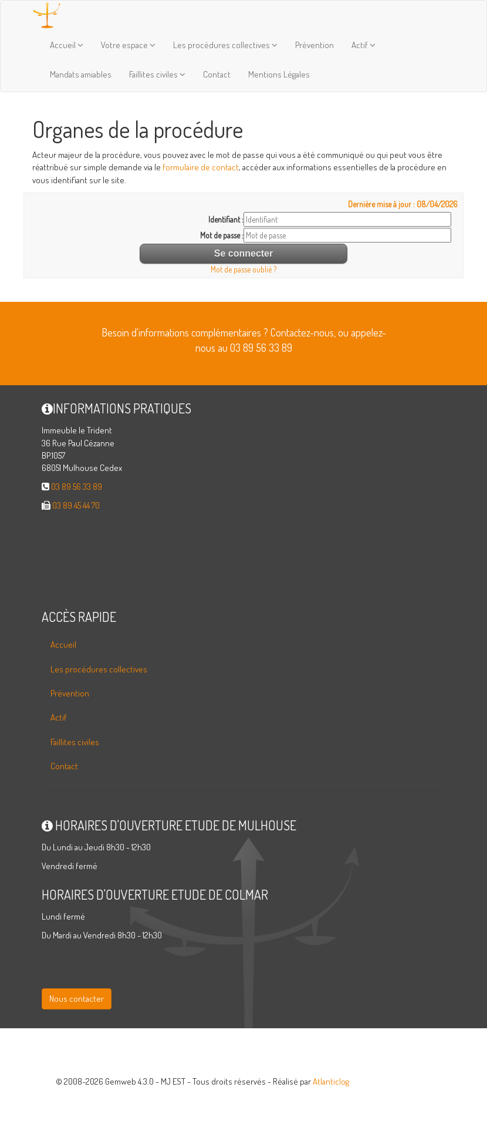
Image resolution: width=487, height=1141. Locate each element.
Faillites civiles (157, 74)
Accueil (66, 45)
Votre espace (128, 45)
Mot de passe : (222, 235)
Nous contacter (76, 998)
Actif (363, 45)
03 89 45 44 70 (76, 505)
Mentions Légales (279, 74)
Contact (217, 74)
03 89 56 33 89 (76, 486)
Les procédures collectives (225, 45)
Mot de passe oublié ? (243, 269)
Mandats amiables (80, 74)
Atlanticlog (331, 1081)
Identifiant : (226, 219)
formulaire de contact (201, 167)
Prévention (314, 45)
